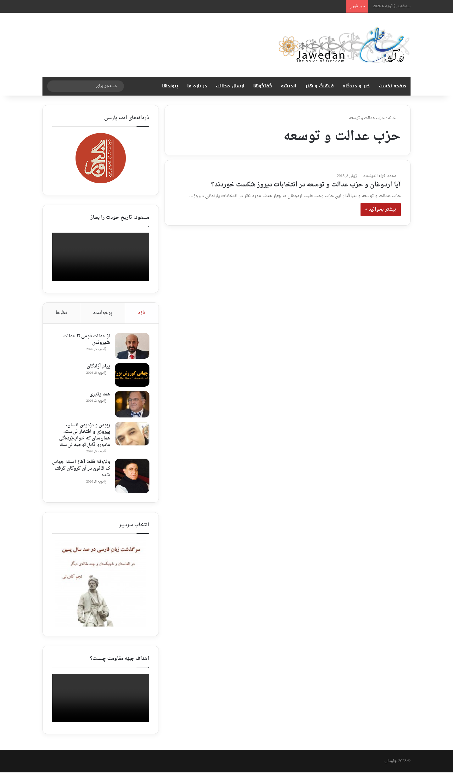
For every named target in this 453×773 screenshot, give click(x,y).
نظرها (61, 312)
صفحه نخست (392, 86)
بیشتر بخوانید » (380, 209)
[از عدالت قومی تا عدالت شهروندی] (132, 346)
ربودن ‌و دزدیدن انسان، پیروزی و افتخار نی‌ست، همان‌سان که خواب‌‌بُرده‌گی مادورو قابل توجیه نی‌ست (84, 435)
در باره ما (197, 86)
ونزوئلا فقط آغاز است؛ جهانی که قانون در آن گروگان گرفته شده (81, 469)
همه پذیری (99, 394)
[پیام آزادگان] (132, 375)
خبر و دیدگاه (356, 86)
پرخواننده (102, 312)
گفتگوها (262, 86)
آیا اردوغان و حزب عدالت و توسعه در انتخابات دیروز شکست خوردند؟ (306, 185)
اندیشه (288, 86)
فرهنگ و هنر (319, 86)
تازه (142, 312)
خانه (394, 118)
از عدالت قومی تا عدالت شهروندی (86, 339)
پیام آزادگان (98, 366)
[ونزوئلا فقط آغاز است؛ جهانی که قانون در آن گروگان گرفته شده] (132, 476)
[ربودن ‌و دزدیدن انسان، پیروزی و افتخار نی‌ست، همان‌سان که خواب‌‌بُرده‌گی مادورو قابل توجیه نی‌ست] (132, 434)
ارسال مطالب (230, 86)
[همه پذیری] (132, 404)
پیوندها (170, 86)
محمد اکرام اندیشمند (379, 176)
